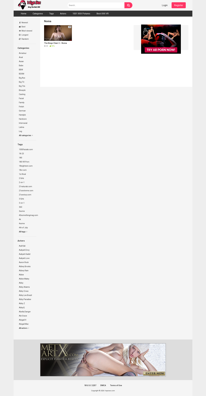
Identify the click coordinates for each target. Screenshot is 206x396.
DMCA (103, 385)
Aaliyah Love (24, 258)
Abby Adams (24, 287)
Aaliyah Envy (24, 250)
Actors (63, 13)
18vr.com (23, 170)
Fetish (21, 107)
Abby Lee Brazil (25, 295)
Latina (21, 127)
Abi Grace (23, 316)
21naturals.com (25, 186)
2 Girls (21, 178)
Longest (23, 35)
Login (165, 5)
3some (22, 211)
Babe (21, 65)
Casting (22, 94)
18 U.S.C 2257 (90, 385)
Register (178, 5)
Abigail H (22, 320)
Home (23, 13)
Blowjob (22, 90)
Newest (23, 22)
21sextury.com (25, 195)
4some (22, 223)
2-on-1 (21, 182)
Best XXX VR (103, 13)
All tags (23, 232)
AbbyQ (22, 307)
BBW (21, 70)
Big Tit (21, 82)
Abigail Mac (24, 324)
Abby (21, 283)
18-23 (21, 154)
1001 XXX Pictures (81, 13)
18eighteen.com (26, 166)
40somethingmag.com (27, 215)
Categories (38, 13)
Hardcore (23, 119)
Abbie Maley (24, 279)
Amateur (22, 53)
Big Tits (22, 86)
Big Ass (22, 78)
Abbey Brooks (25, 266)
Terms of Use (116, 385)
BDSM (21, 74)
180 (20, 158)
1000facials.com (26, 149)
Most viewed (25, 31)
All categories (26, 135)
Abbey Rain (23, 270)
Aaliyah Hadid (24, 254)
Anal (21, 57)
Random (24, 39)
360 (20, 207)
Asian (21, 61)
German (22, 111)
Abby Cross (23, 291)
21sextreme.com (26, 191)
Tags (51, 13)
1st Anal (22, 174)
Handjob (22, 115)
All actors (24, 328)
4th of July (23, 228)
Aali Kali (22, 246)
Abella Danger (25, 312)
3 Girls (21, 199)
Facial (21, 98)
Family (21, 102)
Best (22, 27)
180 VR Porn (24, 162)
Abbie (21, 275)
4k (20, 219)
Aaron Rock (24, 262)
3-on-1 (21, 203)
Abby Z (22, 303)
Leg (20, 131)
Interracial (23, 123)
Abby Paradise (25, 299)
